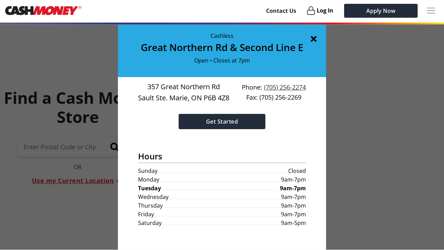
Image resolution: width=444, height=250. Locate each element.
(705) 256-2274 (285, 87)
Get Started (222, 121)
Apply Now (380, 11)
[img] (315, 38)
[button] (222, 137)
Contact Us (281, 11)
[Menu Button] (431, 10)
